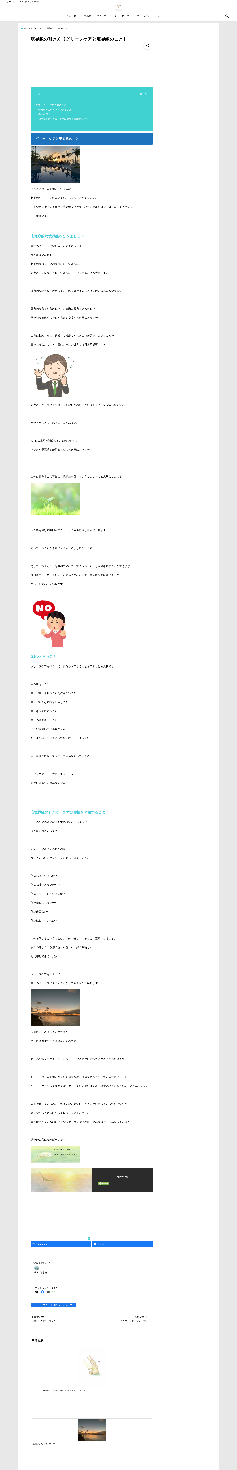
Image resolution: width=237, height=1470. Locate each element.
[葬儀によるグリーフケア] (77, 1358)
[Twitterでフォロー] (37, 1292)
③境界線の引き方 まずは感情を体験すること (63, 119)
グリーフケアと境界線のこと (51, 105)
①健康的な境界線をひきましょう (56, 110)
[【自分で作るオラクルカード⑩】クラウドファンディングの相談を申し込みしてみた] (107, 1362)
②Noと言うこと (47, 114)
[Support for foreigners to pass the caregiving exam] (77, 1413)
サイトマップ (121, 17)
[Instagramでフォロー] (48, 1292)
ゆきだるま (40, 1272)
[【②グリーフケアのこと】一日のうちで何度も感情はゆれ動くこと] (137, 1362)
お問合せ (71, 17)
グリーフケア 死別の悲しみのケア (53, 1305)
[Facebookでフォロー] (42, 1292)
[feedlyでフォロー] (54, 1292)
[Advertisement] (92, 63)
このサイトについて (95, 17)
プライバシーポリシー (149, 17)
